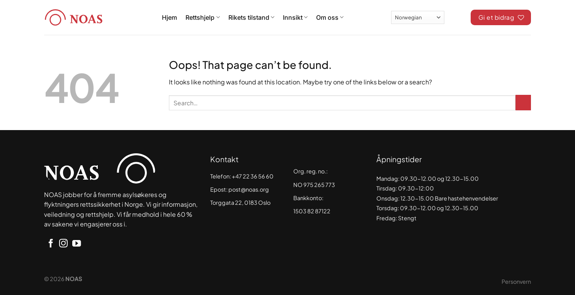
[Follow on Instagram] (63, 244)
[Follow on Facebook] (50, 244)
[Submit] (523, 102)
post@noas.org (248, 189)
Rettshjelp (202, 17)
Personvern (516, 281)
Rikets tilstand (251, 17)
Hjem (169, 17)
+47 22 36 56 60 (253, 176)
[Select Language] (417, 17)
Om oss (330, 17)
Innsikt (295, 17)
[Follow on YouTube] (76, 244)
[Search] (457, 16)
